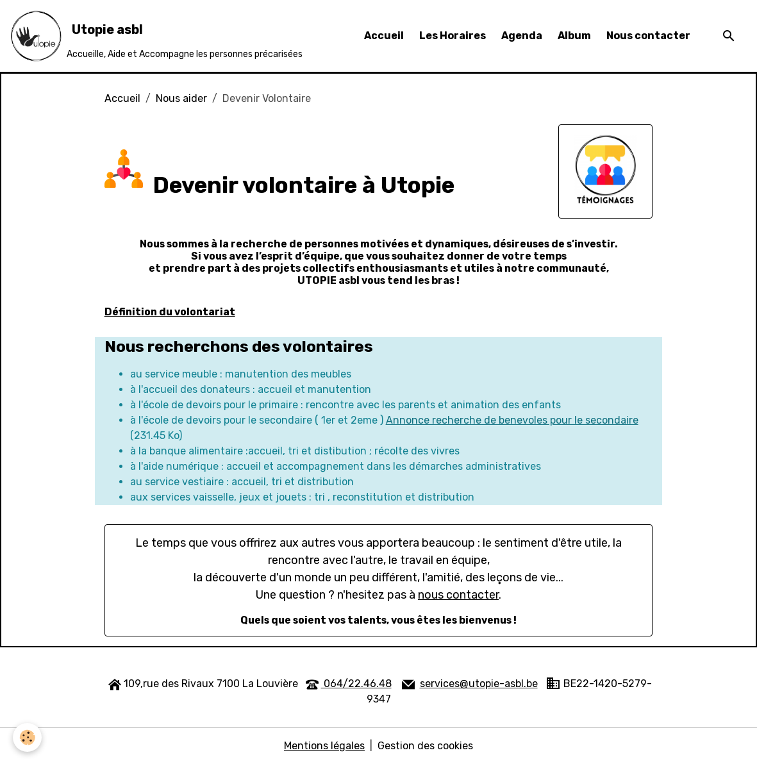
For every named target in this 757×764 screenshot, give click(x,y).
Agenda (521, 35)
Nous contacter (648, 35)
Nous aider (181, 98)
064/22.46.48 (356, 683)
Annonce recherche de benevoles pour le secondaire (512, 420)
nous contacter (458, 595)
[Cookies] (27, 737)
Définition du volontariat (169, 312)
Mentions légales (324, 746)
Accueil (384, 35)
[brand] (156, 36)
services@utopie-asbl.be (479, 683)
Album (574, 35)
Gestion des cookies (425, 746)
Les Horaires (452, 35)
